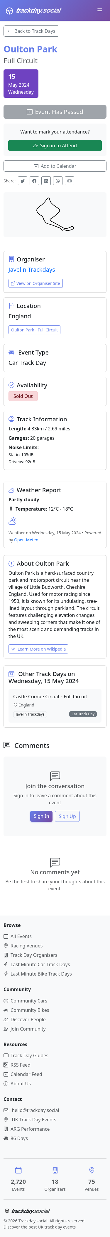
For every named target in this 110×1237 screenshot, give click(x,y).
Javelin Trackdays (32, 269)
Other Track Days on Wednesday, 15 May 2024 (44, 677)
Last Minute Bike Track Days (38, 974)
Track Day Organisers (30, 955)
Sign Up (67, 816)
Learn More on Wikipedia (38, 649)
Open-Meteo (26, 540)
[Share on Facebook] (34, 180)
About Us (17, 1083)
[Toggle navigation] (99, 10)
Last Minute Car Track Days (37, 964)
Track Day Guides (26, 1055)
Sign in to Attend (55, 145)
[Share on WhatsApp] (57, 180)
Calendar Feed (23, 1074)
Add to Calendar (55, 166)
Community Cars (25, 1001)
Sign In (41, 816)
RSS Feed (17, 1065)
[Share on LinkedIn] (46, 180)
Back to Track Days (31, 31)
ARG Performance (27, 1129)
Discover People (25, 1019)
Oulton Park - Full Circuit (34, 330)
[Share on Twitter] (22, 180)
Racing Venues (23, 945)
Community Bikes (26, 1010)
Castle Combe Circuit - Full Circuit (50, 696)
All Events (18, 936)
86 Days (16, 1138)
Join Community (25, 1029)
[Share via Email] (69, 180)
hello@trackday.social (35, 1110)
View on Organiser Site (35, 283)
